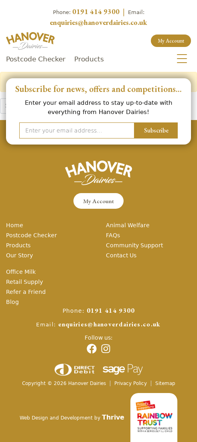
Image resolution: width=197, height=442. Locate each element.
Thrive (113, 417)
